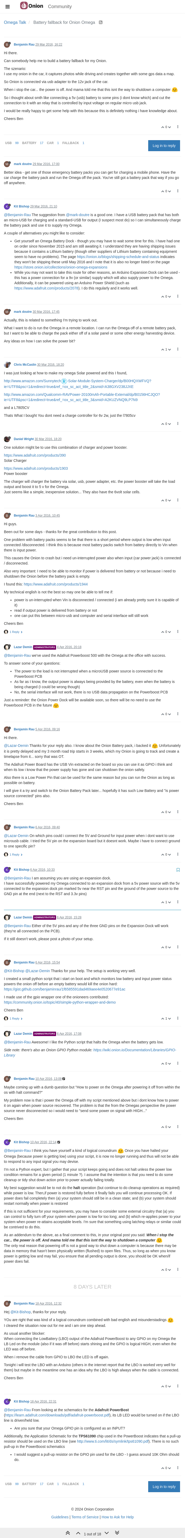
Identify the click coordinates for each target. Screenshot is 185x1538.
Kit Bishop (21, 206)
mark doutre (23, 164)
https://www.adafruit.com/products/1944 (56, 584)
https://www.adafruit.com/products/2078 (46, 288)
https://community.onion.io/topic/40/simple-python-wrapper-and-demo (60, 1002)
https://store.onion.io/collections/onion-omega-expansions (60, 267)
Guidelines (60, 1517)
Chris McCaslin (25, 364)
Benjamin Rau (24, 44)
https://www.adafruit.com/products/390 (35, 455)
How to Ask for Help (118, 1517)
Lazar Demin (23, 647)
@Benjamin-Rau (17, 215)
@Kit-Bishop (14, 971)
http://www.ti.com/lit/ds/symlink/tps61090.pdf (112, 1441)
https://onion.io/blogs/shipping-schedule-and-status (118, 257)
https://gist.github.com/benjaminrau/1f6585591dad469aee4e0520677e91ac (64, 989)
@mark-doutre (77, 215)
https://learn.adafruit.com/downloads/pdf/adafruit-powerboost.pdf (57, 1415)
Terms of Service (85, 1517)
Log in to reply (164, 146)
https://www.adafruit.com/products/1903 (36, 468)
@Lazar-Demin (16, 745)
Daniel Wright (24, 439)
